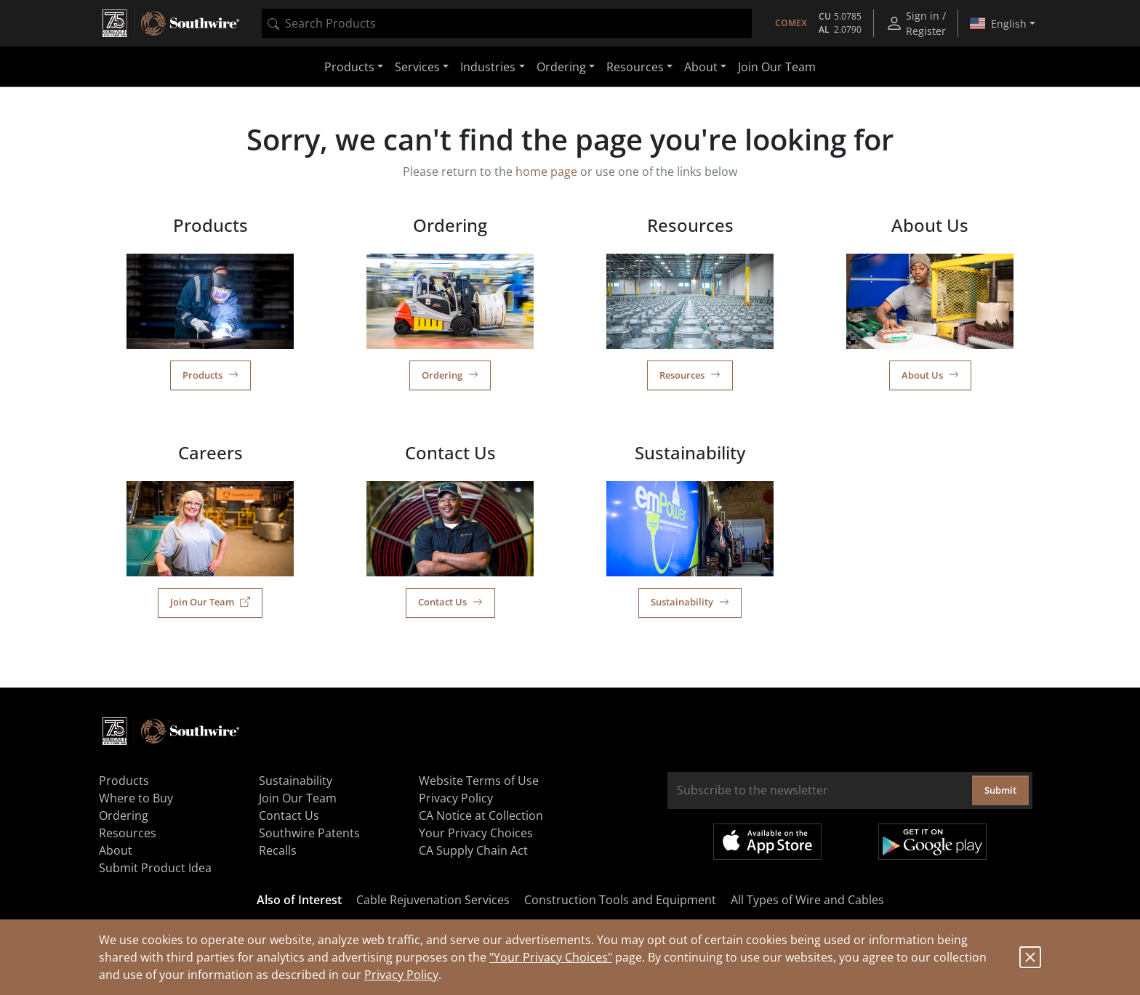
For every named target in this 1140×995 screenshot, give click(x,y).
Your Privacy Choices (476, 833)
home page (546, 172)
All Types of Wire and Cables (807, 900)
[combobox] (507, 23)
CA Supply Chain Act (473, 850)
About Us (930, 375)
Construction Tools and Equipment (620, 900)
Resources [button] (635, 67)
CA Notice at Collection (481, 815)
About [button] (701, 67)
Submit (1000, 790)
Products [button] (349, 67)
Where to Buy (136, 798)
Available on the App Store (767, 841)
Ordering (450, 375)
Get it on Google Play (932, 841)
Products (210, 375)
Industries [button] (487, 67)
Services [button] (417, 67)
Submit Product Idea (155, 868)
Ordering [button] (561, 67)
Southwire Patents (309, 833)
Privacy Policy (401, 975)
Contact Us (450, 601)
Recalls (278, 850)
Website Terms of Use (479, 781)
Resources (689, 375)
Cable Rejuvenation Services (433, 900)
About (115, 850)
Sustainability (690, 601)
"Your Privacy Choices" (550, 957)
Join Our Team (777, 67)
